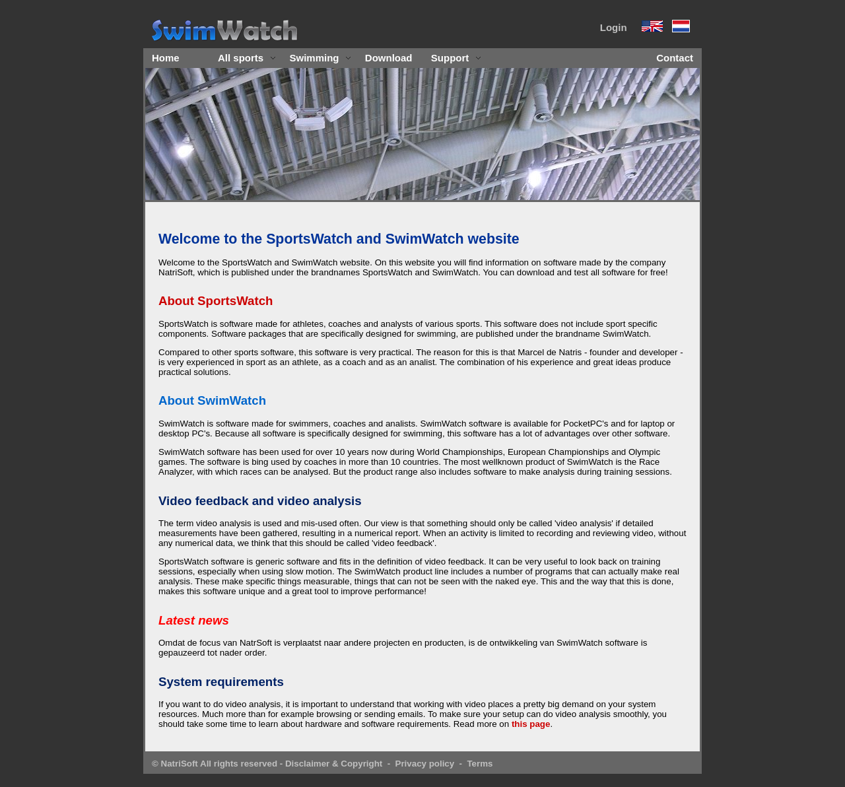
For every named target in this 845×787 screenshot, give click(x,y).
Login (613, 27)
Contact (674, 57)
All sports (247, 57)
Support (456, 57)
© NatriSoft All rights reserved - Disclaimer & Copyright (267, 764)
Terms (479, 764)
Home (166, 57)
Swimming (321, 57)
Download (389, 57)
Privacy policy (425, 764)
